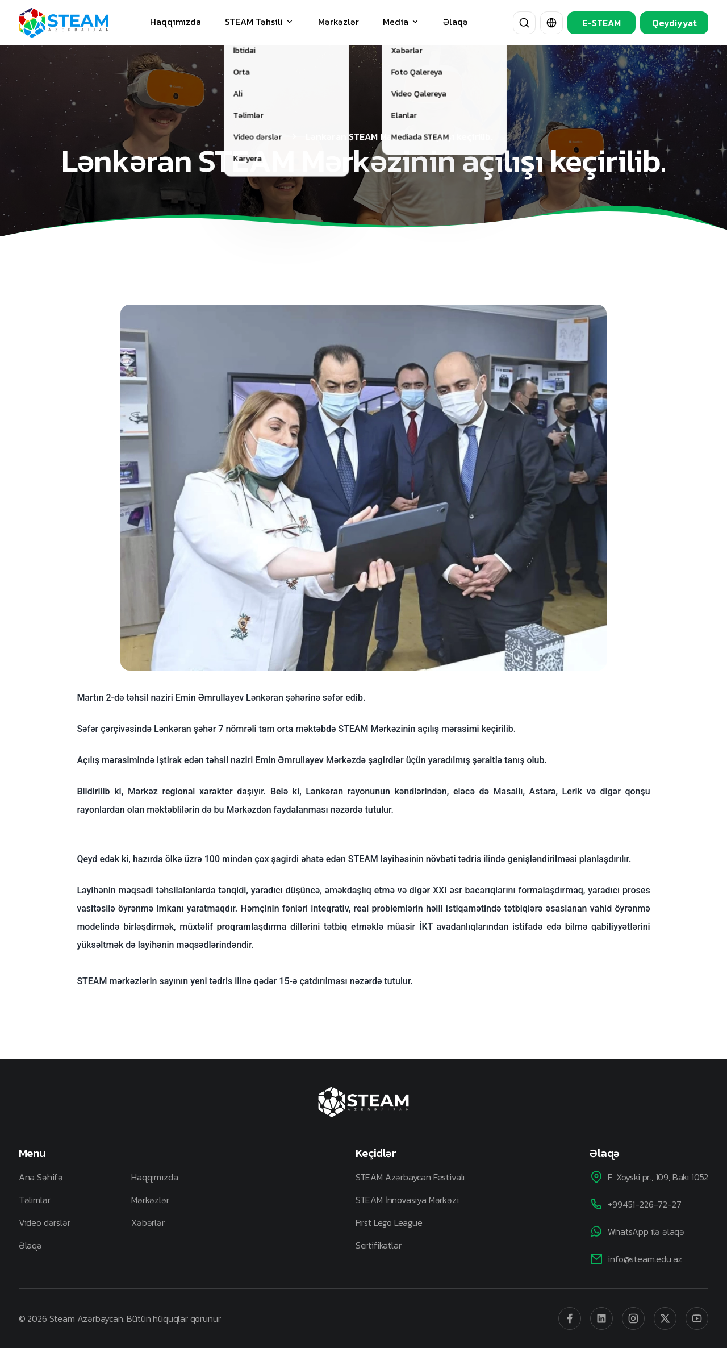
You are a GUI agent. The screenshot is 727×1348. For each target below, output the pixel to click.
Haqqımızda (175, 21)
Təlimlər (35, 1199)
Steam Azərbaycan (86, 1318)
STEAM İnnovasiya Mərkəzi (407, 1199)
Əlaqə (455, 21)
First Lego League (389, 1222)
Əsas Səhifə (258, 136)
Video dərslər (44, 1222)
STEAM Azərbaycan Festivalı (410, 1177)
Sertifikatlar (379, 1245)
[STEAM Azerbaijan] (63, 23)
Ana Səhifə (41, 1177)
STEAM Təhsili (259, 21)
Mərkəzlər (338, 21)
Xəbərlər (148, 1222)
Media (401, 21)
